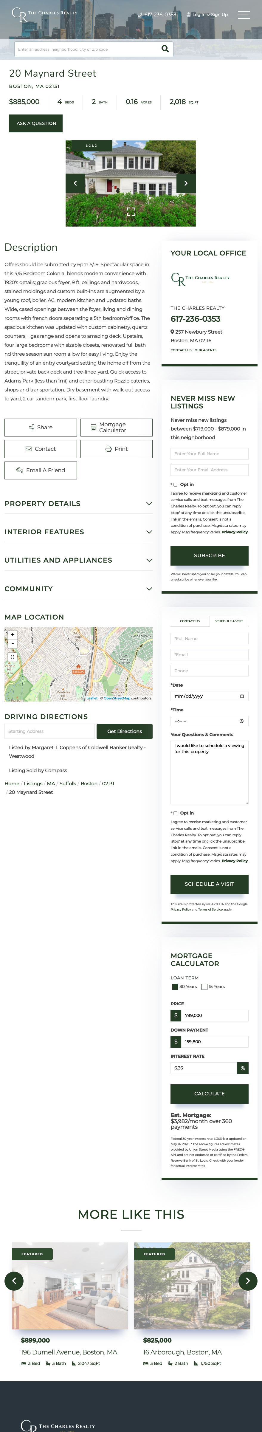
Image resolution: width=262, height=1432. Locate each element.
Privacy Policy (234, 532)
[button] (165, 49)
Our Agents (205, 350)
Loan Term (184, 978)
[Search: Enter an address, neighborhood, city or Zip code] (93, 49)
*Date (176, 685)
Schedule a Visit (229, 621)
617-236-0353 (195, 319)
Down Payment (189, 1030)
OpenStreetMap (117, 698)
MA (51, 784)
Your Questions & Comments (201, 734)
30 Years (185, 986)
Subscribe (209, 555)
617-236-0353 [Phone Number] (157, 15)
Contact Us (181, 350)
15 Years (214, 986)
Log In (196, 14)
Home (11, 784)
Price (177, 1004)
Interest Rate (187, 1056)
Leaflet (91, 698)
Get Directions (124, 731)
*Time (176, 710)
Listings (33, 784)
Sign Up (219, 14)
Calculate (209, 1094)
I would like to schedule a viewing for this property (209, 772)
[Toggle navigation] (244, 15)
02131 (108, 784)
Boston (88, 784)
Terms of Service (210, 909)
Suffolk (68, 784)
